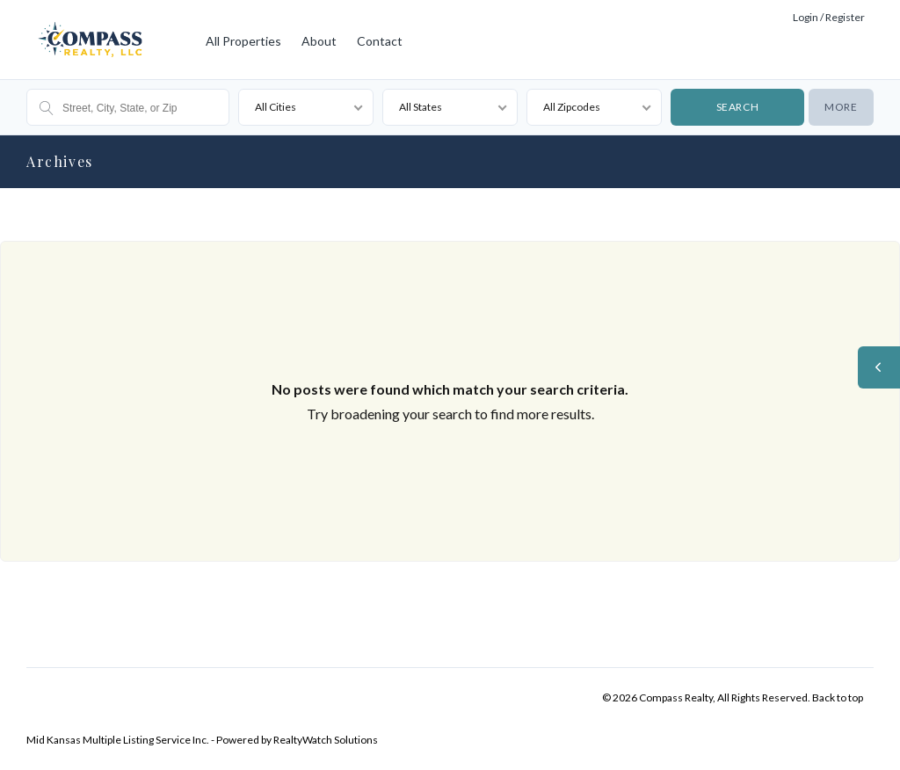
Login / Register (829, 17)
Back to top (837, 697)
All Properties (243, 40)
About (319, 40)
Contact (380, 40)
